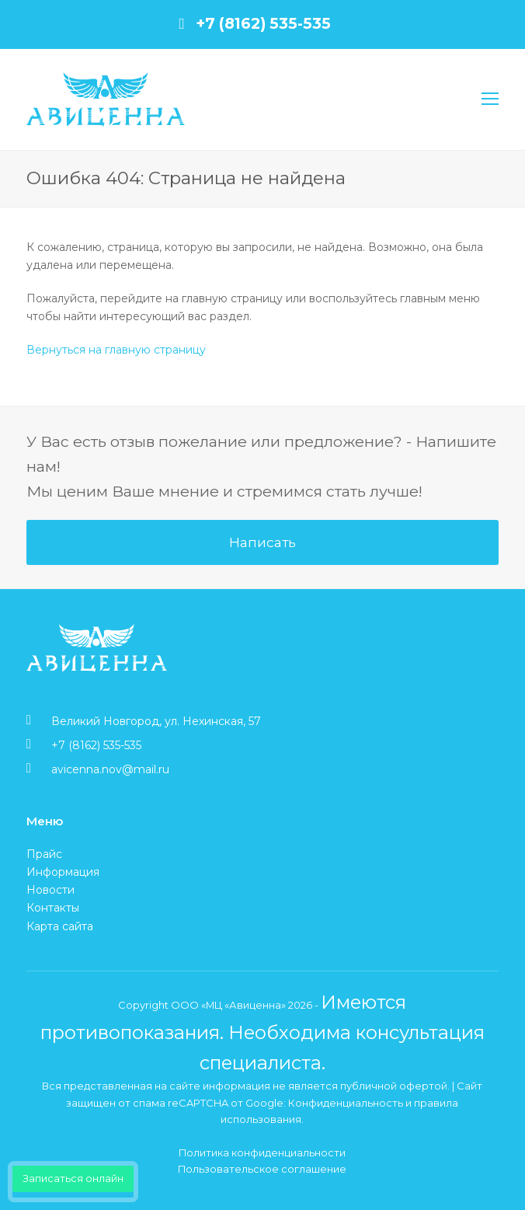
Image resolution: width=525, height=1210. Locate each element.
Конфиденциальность (345, 1103)
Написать (262, 542)
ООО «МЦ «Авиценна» (228, 1005)
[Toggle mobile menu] (490, 99)
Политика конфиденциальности (262, 1152)
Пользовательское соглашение (262, 1169)
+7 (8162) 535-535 (263, 23)
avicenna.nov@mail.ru (110, 769)
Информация (62, 872)
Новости (50, 890)
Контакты (52, 908)
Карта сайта (59, 926)
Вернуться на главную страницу (116, 350)
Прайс (44, 854)
